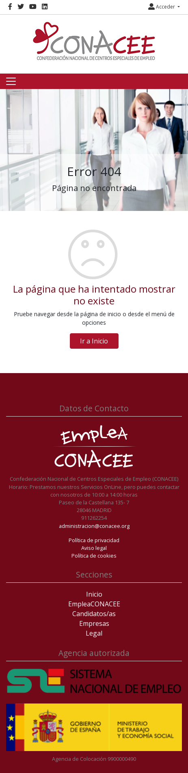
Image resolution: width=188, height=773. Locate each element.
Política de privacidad (94, 540)
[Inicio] (94, 41)
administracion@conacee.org (94, 526)
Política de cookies (94, 555)
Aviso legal (94, 548)
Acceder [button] (162, 6)
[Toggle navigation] (11, 81)
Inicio (94, 594)
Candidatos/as (94, 613)
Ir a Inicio (94, 341)
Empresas (94, 623)
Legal (94, 633)
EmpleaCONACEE (94, 603)
